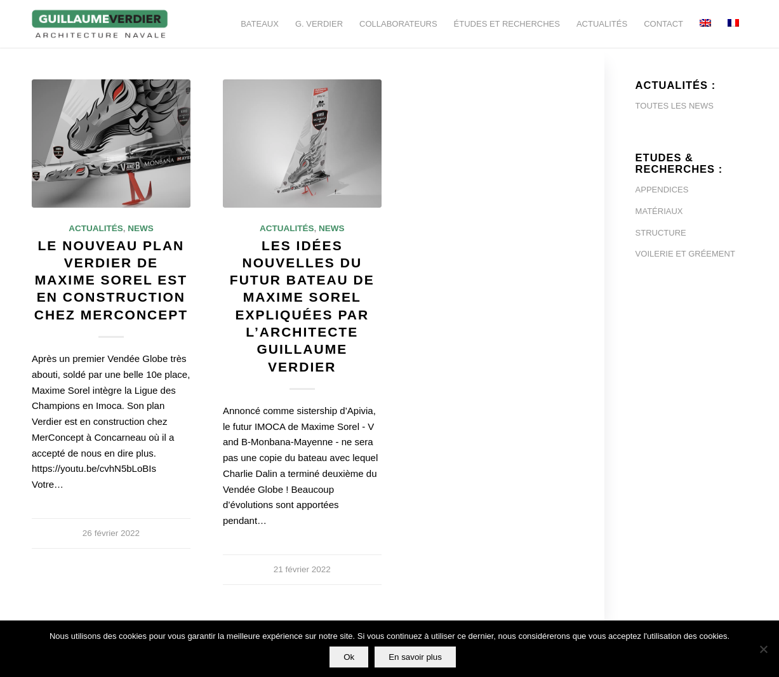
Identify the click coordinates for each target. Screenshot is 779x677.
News (141, 228)
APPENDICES (662, 189)
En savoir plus (415, 657)
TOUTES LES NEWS (675, 106)
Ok (348, 657)
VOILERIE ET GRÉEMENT (685, 253)
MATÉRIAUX (659, 211)
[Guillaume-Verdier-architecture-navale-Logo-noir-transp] (100, 24)
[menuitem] (259, 24)
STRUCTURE (661, 233)
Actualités (96, 228)
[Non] (763, 649)
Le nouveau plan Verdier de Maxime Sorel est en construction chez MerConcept (111, 280)
